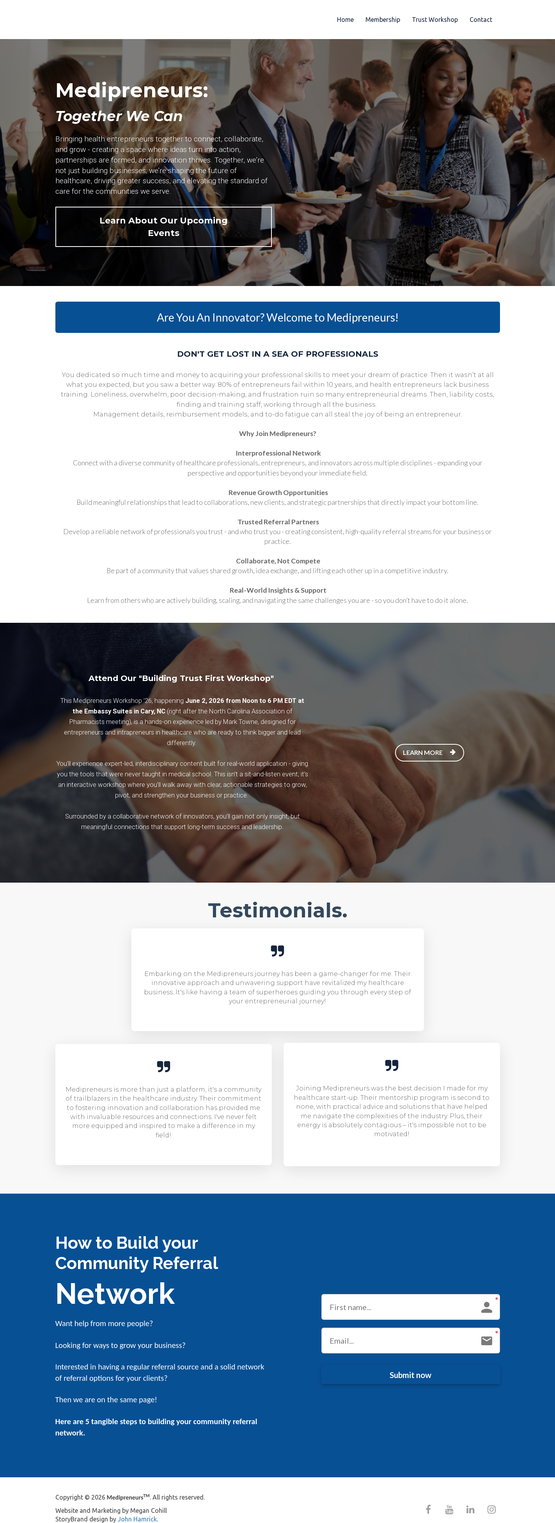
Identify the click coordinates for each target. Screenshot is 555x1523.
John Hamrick (137, 1506)
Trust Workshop (435, 19)
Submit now (410, 1362)
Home (345, 19)
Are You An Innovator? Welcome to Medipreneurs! (278, 305)
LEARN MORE (428, 740)
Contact (481, 19)
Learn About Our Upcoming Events (156, 220)
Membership (382, 19)
